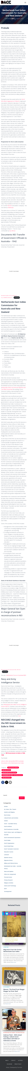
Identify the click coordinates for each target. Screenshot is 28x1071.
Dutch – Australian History (10, 823)
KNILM (9, 205)
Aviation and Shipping (13, 767)
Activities (20, 1060)
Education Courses (8, 852)
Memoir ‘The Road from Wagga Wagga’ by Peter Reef (13, 990)
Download (16, 297)
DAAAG (6, 820)
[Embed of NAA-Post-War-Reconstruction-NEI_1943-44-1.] (14, 645)
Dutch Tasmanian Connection (11, 849)
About (7, 1060)
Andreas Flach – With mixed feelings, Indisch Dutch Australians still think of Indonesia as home (12, 1037)
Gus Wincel (12, 231)
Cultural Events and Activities (11, 818)
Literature (6, 854)
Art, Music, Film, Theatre (10, 809)
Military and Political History (9, 772)
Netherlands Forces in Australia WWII (16, 675)
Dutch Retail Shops (8, 846)
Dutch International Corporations (12, 837)
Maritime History (6, 770)
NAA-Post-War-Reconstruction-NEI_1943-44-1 (11, 669)
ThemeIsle (19, 1067)
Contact (13, 1060)
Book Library (7, 815)
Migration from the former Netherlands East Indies (12, 950)
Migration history (8, 860)
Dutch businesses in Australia (11, 829)
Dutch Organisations (9, 843)
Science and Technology (10, 885)
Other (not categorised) (10, 874)
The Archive (9, 1064)
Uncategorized (7, 891)
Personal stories (8, 877)
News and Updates (7, 777)
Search (5, 795)
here (19, 716)
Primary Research (8, 880)
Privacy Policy (18, 1064)
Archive (6, 806)
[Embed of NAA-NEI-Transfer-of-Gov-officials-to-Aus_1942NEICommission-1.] (14, 271)
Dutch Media (7, 840)
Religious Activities (8, 883)
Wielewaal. (11, 207)
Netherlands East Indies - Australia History (12, 775)
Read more (13, 962)
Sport (5, 888)
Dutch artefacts (8, 826)
